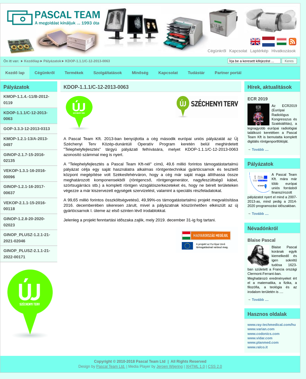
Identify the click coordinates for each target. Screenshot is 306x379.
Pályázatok (52, 61)
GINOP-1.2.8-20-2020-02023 (24, 221)
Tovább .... (260, 149)
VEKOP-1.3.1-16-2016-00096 (24, 173)
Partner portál (228, 72)
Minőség (140, 72)
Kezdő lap (14, 72)
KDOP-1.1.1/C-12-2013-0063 (87, 61)
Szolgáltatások (107, 72)
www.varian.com (260, 329)
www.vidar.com (260, 338)
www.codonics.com (263, 334)
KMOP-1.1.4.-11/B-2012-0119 (26, 99)
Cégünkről (217, 50)
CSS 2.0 (215, 366)
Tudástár (196, 72)
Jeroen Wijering (169, 366)
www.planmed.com (262, 342)
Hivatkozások (284, 50)
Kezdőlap (31, 61)
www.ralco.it (257, 347)
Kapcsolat (238, 50)
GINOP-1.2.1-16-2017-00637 (24, 189)
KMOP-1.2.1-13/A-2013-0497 (25, 141)
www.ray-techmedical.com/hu (271, 324)
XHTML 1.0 (195, 366)
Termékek (74, 72)
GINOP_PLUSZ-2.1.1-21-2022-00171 (26, 253)
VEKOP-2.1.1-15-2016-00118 (24, 205)
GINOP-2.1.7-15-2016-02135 (24, 157)
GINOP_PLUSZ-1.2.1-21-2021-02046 (26, 237)
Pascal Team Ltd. (110, 366)
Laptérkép (259, 50)
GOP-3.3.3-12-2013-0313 (26, 128)
